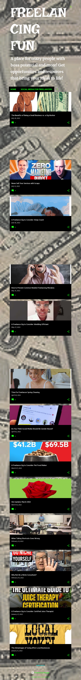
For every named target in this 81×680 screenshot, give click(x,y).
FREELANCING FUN (38, 29)
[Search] (71, 6)
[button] (68, 122)
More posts (40, 665)
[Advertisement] (40, 143)
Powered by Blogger (40, 673)
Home (13, 89)
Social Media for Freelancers (36, 89)
